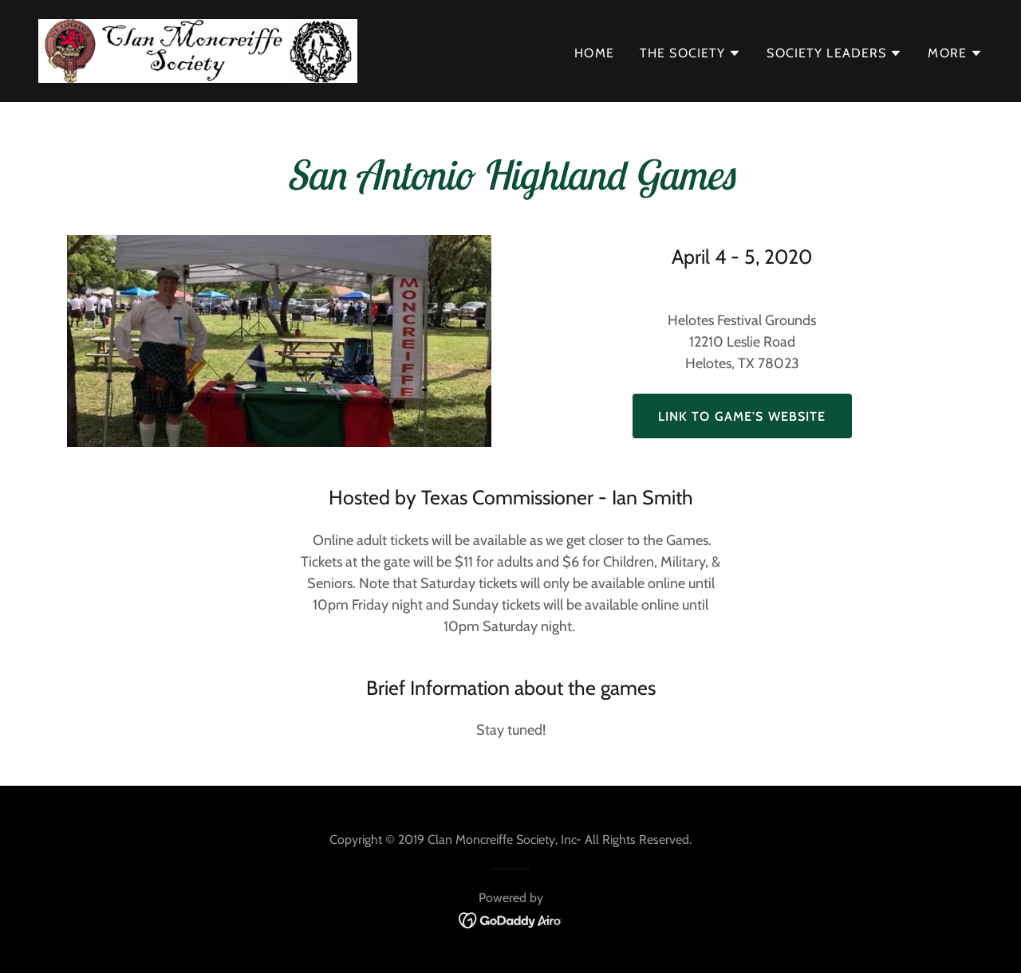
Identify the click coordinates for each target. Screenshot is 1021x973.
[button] (691, 53)
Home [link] (594, 53)
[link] (197, 49)
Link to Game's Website (742, 416)
